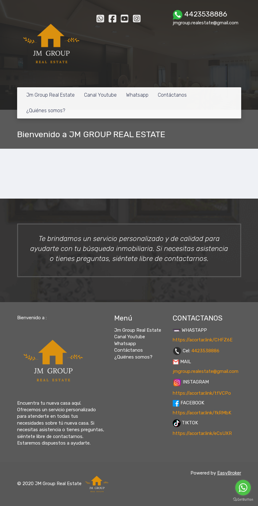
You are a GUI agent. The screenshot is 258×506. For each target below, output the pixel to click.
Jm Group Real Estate (50, 95)
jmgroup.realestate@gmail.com (205, 371)
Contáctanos (172, 95)
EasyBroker (229, 473)
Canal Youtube (100, 95)
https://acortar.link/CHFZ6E (202, 340)
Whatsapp (137, 95)
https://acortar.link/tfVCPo (202, 393)
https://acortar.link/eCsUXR (202, 433)
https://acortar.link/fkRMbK (202, 413)
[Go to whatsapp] (243, 487)
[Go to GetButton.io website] (243, 500)
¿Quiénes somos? (45, 110)
